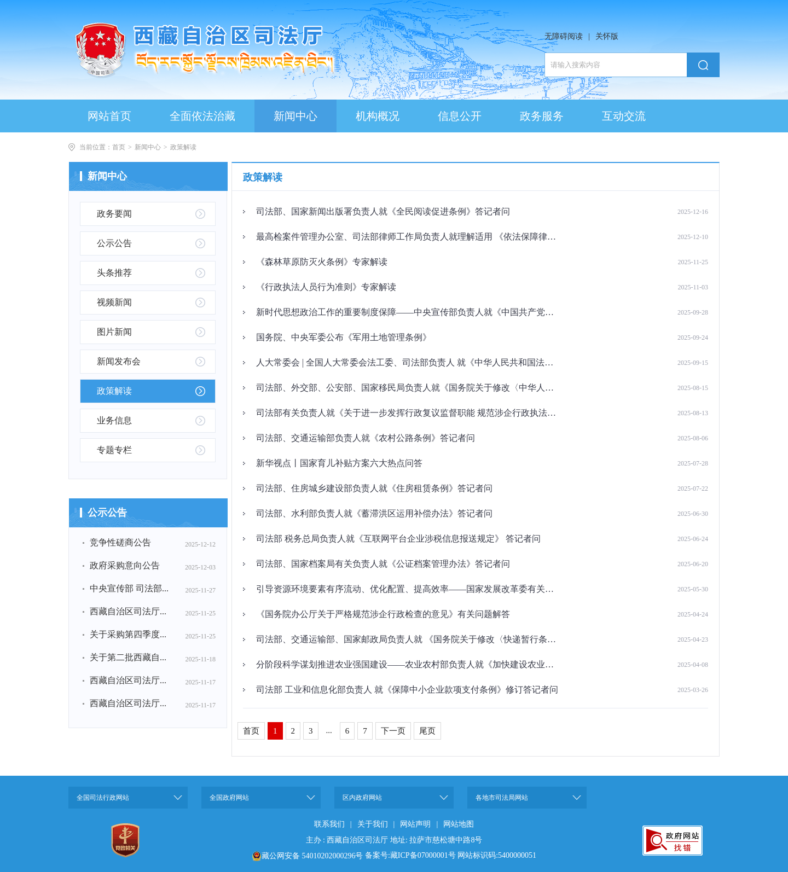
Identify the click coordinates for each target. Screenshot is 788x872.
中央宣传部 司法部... (129, 588)
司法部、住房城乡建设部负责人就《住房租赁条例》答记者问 (374, 488)
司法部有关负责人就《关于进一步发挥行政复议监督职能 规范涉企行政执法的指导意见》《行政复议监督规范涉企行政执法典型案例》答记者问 (407, 412)
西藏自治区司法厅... (128, 611)
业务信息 (114, 420)
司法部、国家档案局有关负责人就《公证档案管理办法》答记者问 (383, 563)
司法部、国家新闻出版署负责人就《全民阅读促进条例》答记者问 (383, 211)
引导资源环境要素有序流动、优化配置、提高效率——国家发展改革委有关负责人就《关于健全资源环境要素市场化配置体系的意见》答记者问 (407, 589)
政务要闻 (114, 213)
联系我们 (329, 824)
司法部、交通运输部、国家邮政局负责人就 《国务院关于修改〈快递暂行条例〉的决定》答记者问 (407, 639)
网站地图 (458, 824)
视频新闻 (114, 302)
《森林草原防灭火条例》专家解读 (321, 261)
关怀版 (606, 36)
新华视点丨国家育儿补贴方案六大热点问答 (339, 463)
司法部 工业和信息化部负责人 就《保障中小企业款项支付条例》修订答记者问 (407, 689)
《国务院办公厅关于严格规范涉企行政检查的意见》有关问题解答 (383, 614)
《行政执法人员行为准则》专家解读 (326, 287)
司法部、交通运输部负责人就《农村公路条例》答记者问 (365, 438)
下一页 (393, 730)
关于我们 (372, 824)
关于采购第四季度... (128, 634)
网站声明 (415, 824)
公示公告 (114, 243)
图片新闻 (114, 331)
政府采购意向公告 (125, 565)
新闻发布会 (119, 361)
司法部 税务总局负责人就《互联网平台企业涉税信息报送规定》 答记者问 (398, 538)
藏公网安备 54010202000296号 (312, 856)
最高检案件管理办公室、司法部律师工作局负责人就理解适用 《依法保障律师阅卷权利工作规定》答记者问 (407, 236)
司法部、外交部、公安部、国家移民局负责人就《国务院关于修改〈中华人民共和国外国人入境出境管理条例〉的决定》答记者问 (407, 387)
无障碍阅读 (563, 36)
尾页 (427, 730)
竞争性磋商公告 (120, 542)
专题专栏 (114, 450)
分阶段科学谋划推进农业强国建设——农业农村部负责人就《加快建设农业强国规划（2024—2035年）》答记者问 (407, 664)
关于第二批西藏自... (128, 657)
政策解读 (183, 147)
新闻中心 (148, 147)
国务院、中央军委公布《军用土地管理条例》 (343, 337)
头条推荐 (114, 272)
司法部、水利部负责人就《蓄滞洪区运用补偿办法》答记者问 (374, 513)
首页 (118, 147)
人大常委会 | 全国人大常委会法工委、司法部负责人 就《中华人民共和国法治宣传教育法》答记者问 (407, 362)
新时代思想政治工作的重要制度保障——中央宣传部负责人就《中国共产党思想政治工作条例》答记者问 (407, 312)
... (329, 730)
